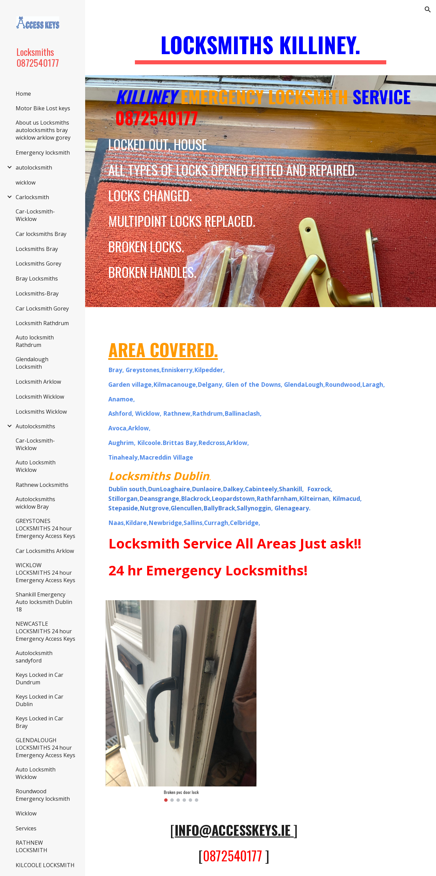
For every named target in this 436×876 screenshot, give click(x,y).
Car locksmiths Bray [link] (41, 234)
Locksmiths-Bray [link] (37, 293)
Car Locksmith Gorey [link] (42, 308)
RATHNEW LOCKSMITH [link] (31, 846)
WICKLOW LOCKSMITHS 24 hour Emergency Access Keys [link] (45, 572)
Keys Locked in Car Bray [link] (39, 722)
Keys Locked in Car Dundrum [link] (39, 678)
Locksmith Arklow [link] (38, 381)
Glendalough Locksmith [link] (32, 362)
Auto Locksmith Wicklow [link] (36, 466)
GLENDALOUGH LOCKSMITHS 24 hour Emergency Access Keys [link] (45, 747)
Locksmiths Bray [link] (37, 249)
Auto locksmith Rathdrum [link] (35, 341)
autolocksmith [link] (34, 167)
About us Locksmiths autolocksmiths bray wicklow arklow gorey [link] (43, 130)
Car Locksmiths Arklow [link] (45, 551)
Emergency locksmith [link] (43, 152)
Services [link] (26, 828)
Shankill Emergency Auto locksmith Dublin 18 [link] (44, 602)
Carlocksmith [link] (32, 197)
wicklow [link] (25, 182)
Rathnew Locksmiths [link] (42, 485)
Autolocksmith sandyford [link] (34, 656)
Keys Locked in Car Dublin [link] (39, 700)
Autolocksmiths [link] (35, 426)
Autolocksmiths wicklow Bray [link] (35, 502)
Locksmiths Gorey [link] (38, 263)
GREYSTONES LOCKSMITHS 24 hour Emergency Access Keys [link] (45, 528)
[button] (428, 9)
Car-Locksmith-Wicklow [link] (35, 215)
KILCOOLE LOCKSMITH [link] (45, 865)
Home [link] (23, 93)
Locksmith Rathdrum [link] (42, 323)
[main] (260, 48)
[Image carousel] (181, 701)
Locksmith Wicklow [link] (40, 396)
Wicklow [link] (26, 813)
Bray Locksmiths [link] (37, 278)
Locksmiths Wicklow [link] (41, 411)
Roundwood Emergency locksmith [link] (43, 794)
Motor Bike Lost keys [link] (43, 108)
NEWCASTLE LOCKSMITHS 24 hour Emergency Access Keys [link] (45, 631)
